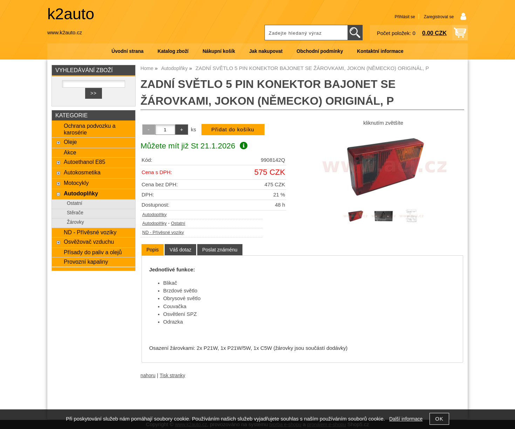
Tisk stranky (172, 375)
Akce (70, 152)
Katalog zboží (173, 51)
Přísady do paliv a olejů (93, 252)
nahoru (148, 375)
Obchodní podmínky (319, 51)
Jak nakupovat (265, 51)
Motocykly (76, 183)
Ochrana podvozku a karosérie (90, 129)
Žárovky (75, 222)
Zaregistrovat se (439, 16)
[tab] (153, 250)
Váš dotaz (180, 249)
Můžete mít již (193, 145)
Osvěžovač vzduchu (89, 241)
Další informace (406, 419)
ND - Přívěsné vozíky (163, 232)
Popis (152, 249)
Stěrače (75, 212)
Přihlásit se (404, 16)
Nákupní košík (218, 51)
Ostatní (178, 223)
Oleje (70, 142)
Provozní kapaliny (86, 261)
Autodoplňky (154, 214)
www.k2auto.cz (64, 32)
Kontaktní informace (380, 51)
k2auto (70, 13)
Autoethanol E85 (84, 162)
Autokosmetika (82, 172)
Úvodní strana (127, 51)
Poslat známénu (219, 249)
